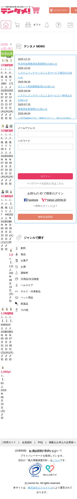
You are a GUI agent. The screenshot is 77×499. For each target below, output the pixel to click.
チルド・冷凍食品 (30, 291)
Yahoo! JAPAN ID (56, 200)
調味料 (24, 272)
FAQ (40, 442)
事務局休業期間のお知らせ (32, 109)
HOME (4, 44)
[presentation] (45, 161)
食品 (23, 254)
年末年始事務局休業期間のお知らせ (37, 63)
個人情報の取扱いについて (47, 450)
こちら (56, 460)
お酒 (23, 266)
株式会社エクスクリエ (40, 487)
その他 (24, 310)
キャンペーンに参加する (47, 26)
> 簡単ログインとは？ (45, 206)
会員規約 (27, 442)
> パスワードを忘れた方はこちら (45, 183)
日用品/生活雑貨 (30, 279)
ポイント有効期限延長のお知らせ (36, 86)
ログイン (45, 176)
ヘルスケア (27, 285)
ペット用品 (27, 297)
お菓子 (24, 260)
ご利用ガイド (8, 442)
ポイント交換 (70, 26)
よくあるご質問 (58, 26)
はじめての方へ (59, 10)
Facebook (32, 200)
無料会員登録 (45, 216)
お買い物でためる (17, 26)
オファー (32, 26)
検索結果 (7, 53)
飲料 (23, 248)
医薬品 (24, 303)
